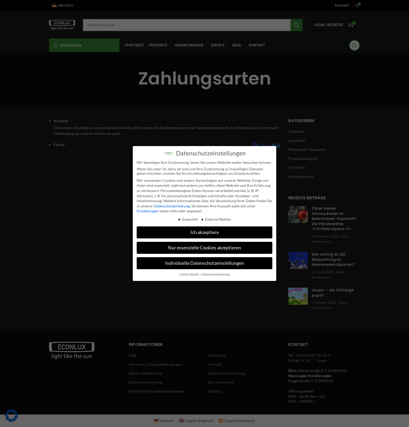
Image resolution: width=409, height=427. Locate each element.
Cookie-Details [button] (189, 271)
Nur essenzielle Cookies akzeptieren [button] (204, 245)
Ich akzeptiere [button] (204, 229)
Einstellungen (148, 208)
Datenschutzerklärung (172, 203)
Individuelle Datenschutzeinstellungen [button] (204, 260)
